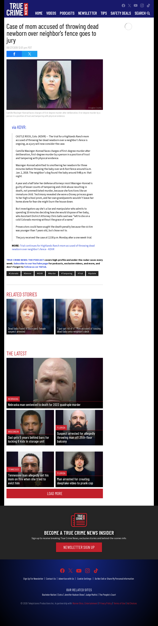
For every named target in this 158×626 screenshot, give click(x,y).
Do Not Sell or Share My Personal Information (114, 578)
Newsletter (87, 13)
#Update (92, 273)
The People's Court (107, 594)
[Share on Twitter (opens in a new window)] (29, 54)
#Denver (27, 273)
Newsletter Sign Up (79, 547)
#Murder (52, 273)
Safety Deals (121, 13)
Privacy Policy (105, 603)
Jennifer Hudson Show (74, 594)
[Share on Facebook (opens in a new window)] (14, 54)
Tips (104, 13)
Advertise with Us (66, 578)
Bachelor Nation (49, 594)
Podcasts (67, 13)
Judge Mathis (91, 594)
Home (39, 13)
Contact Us (51, 578)
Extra (60, 594)
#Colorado (13, 273)
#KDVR (40, 273)
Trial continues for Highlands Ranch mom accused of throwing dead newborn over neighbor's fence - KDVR (53, 247)
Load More (54, 493)
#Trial (80, 273)
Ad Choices (132, 603)
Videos (51, 13)
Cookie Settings (84, 578)
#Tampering (66, 273)
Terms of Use (119, 603)
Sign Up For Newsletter (33, 578)
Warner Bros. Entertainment (85, 603)
